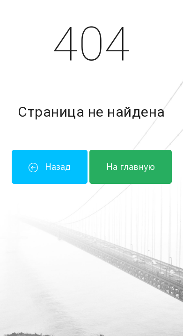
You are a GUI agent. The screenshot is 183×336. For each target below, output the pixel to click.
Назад (50, 167)
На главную (130, 167)
